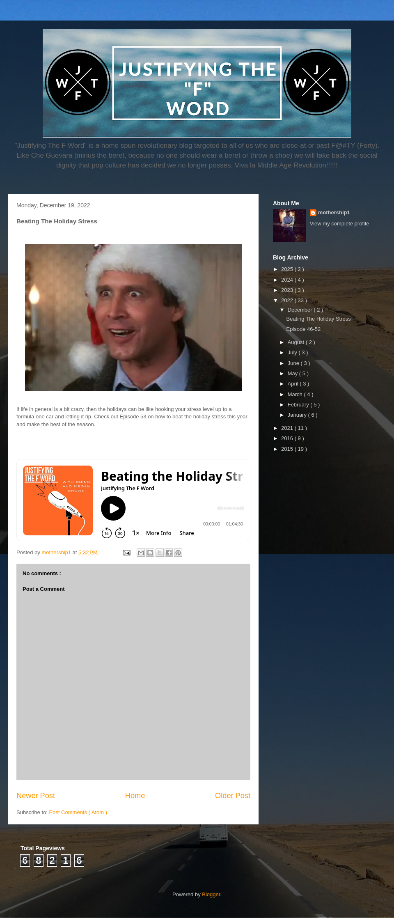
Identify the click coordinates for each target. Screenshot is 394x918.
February (299, 405)
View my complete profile (339, 223)
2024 (288, 280)
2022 (288, 300)
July (293, 352)
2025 (288, 269)
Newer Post (35, 796)
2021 (288, 428)
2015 (288, 449)
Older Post (232, 796)
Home (135, 796)
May (293, 373)
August (297, 342)
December (301, 310)
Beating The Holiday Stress (318, 319)
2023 (288, 290)
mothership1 (334, 212)
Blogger (211, 894)
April (294, 384)
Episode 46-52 (303, 329)
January (298, 415)
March (296, 394)
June (294, 363)
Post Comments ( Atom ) (78, 812)
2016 (288, 438)
